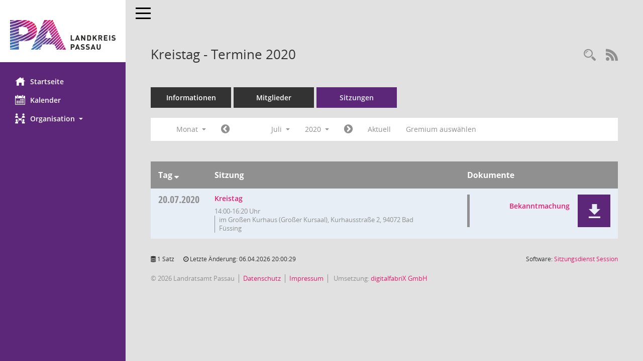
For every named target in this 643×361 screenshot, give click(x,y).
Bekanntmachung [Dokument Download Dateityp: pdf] (539, 206)
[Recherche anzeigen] (590, 55)
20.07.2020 (178, 199)
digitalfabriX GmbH (399, 278)
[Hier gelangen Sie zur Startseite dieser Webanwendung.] (63, 35)
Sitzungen (357, 97)
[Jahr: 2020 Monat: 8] (348, 129)
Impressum (306, 278)
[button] (63, 118)
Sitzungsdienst (586, 259)
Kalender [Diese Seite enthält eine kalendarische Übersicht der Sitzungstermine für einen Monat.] (38, 100)
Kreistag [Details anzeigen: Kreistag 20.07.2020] (229, 198)
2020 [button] (317, 129)
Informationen (191, 97)
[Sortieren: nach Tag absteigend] (176, 174)
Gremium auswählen (441, 129)
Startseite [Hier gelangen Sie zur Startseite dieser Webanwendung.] (39, 81)
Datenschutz (262, 278)
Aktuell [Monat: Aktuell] (379, 129)
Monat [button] (191, 129)
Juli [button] (280, 129)
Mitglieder (273, 97)
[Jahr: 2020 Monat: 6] (225, 129)
